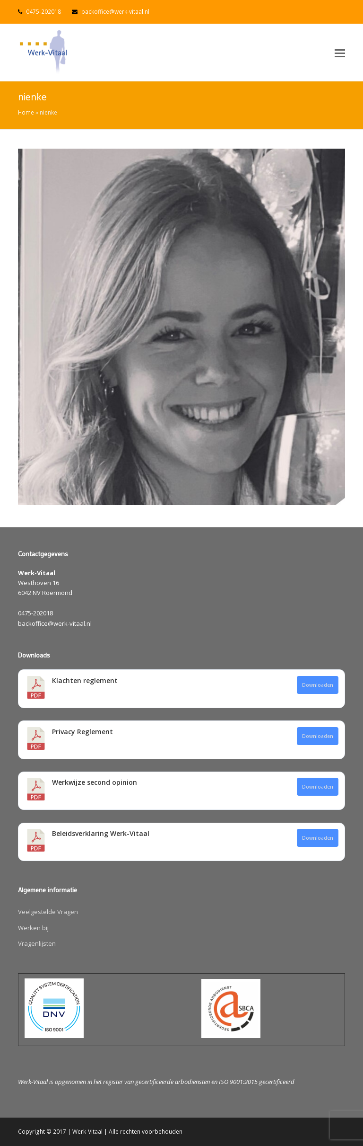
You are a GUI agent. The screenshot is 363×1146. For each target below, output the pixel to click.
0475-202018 (43, 12)
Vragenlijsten (37, 943)
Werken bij (33, 928)
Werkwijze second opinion (94, 782)
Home (26, 112)
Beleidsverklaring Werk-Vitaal (100, 833)
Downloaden (317, 685)
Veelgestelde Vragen (48, 911)
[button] (340, 52)
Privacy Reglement (82, 731)
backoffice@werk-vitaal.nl (115, 12)
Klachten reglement (85, 680)
